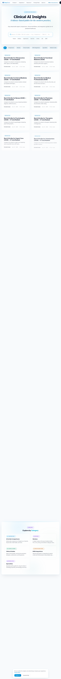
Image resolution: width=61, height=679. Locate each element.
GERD (46, 39)
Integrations (22, 2)
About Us (43, 2)
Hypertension (25, 39)
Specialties (45, 47)
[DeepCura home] (6, 3)
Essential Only (26, 675)
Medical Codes (53, 47)
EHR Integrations (36, 47)
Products (15, 2)
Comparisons (11, 47)
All (5, 47)
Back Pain (32, 39)
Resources (29, 2)
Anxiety (38, 39)
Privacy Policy (17, 672)
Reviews (18, 47)
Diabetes (19, 39)
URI (42, 39)
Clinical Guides (26, 47)
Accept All (18, 675)
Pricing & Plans (37, 2)
